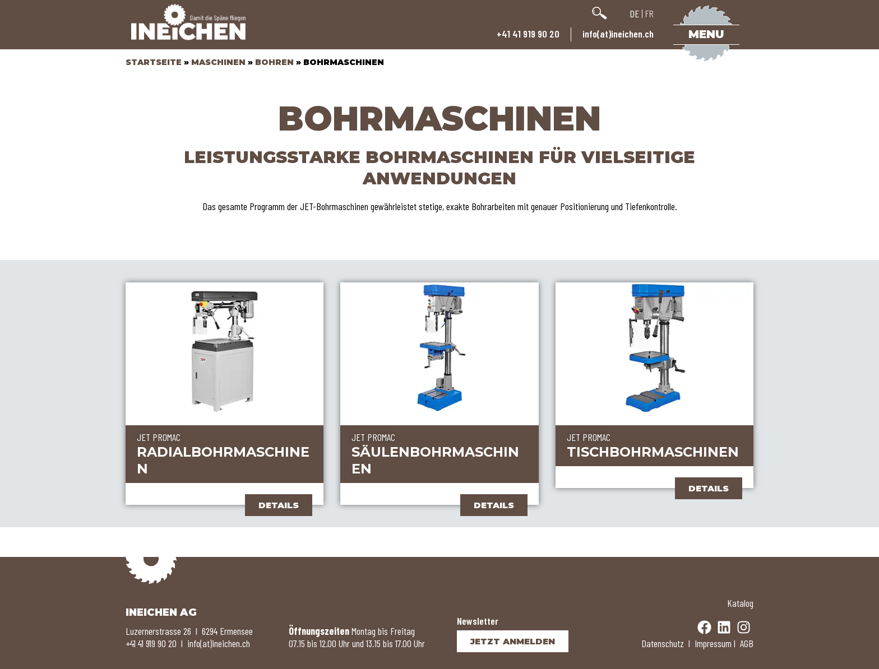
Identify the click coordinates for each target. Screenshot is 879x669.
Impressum (713, 643)
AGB (746, 643)
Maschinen (218, 62)
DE (634, 13)
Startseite (154, 62)
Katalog (740, 603)
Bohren (274, 62)
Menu (706, 34)
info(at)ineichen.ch (618, 33)
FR (649, 13)
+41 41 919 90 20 (528, 33)
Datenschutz (662, 643)
